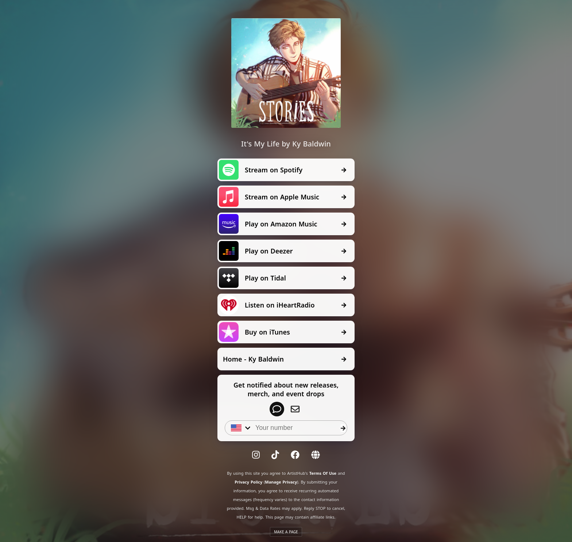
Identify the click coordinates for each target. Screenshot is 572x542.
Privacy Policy (248, 482)
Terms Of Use (322, 473)
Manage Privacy (281, 482)
